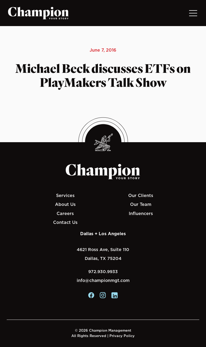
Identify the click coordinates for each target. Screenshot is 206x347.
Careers (65, 213)
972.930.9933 (103, 271)
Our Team (140, 204)
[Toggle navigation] (193, 13)
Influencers (141, 213)
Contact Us (65, 222)
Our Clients (140, 195)
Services (65, 195)
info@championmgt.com (103, 280)
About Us (65, 204)
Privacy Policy (122, 336)
